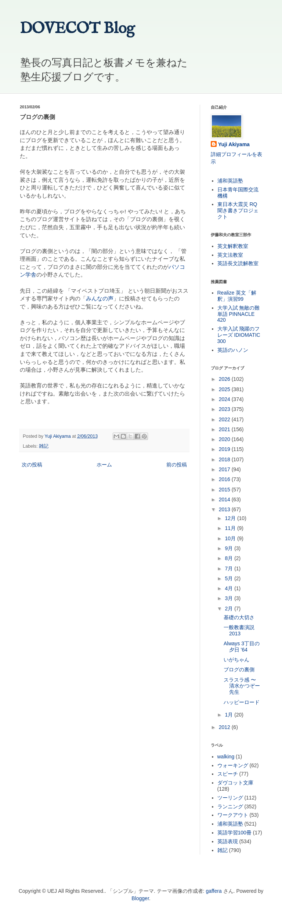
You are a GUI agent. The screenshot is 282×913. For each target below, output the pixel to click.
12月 (231, 518)
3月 (229, 598)
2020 (225, 439)
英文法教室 (230, 255)
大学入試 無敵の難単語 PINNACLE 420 (238, 314)
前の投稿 (176, 465)
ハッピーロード (242, 702)
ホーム (104, 465)
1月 (229, 715)
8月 (229, 558)
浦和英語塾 (230, 181)
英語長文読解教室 (237, 263)
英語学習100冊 (234, 833)
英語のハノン (232, 350)
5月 (229, 578)
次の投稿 (32, 465)
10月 (231, 538)
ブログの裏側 (239, 669)
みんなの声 (99, 298)
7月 (229, 568)
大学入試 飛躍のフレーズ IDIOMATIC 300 (238, 335)
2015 (225, 489)
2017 (225, 469)
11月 (231, 528)
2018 (225, 459)
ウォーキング (232, 765)
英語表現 (227, 841)
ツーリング (230, 798)
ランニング (230, 806)
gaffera (213, 891)
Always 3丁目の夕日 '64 (242, 646)
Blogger (140, 898)
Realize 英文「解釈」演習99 (237, 296)
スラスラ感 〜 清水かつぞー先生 (242, 686)
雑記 (43, 446)
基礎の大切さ (239, 617)
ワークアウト (232, 815)
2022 (225, 419)
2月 (229, 608)
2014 (225, 499)
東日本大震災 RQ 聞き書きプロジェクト (237, 210)
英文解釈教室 (232, 246)
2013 (225, 509)
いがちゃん (236, 660)
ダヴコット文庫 (235, 783)
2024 (225, 399)
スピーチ (227, 774)
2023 (225, 409)
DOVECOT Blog (77, 29)
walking (226, 756)
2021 (225, 429)
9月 (229, 548)
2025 (225, 389)
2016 (225, 479)
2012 (225, 727)
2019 (225, 449)
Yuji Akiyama (234, 144)
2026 (225, 379)
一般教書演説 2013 (239, 630)
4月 (229, 588)
